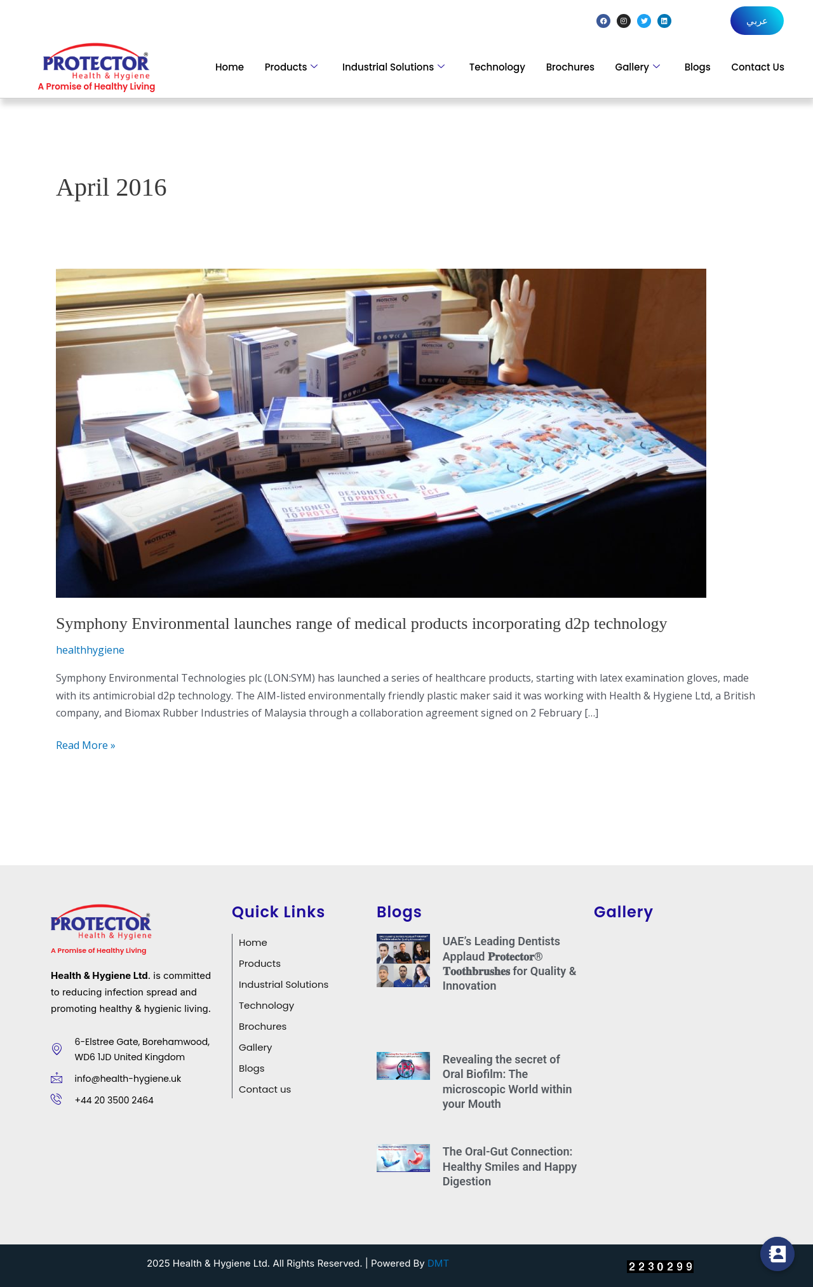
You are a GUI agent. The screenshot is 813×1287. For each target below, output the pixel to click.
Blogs (698, 67)
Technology (497, 67)
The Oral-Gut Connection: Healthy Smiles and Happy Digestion (510, 1166)
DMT (438, 1263)
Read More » (86, 744)
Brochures (570, 67)
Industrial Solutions (393, 67)
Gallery (637, 67)
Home (229, 67)
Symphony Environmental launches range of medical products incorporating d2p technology (361, 623)
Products (291, 67)
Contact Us (757, 67)
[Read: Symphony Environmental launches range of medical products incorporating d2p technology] (381, 433)
